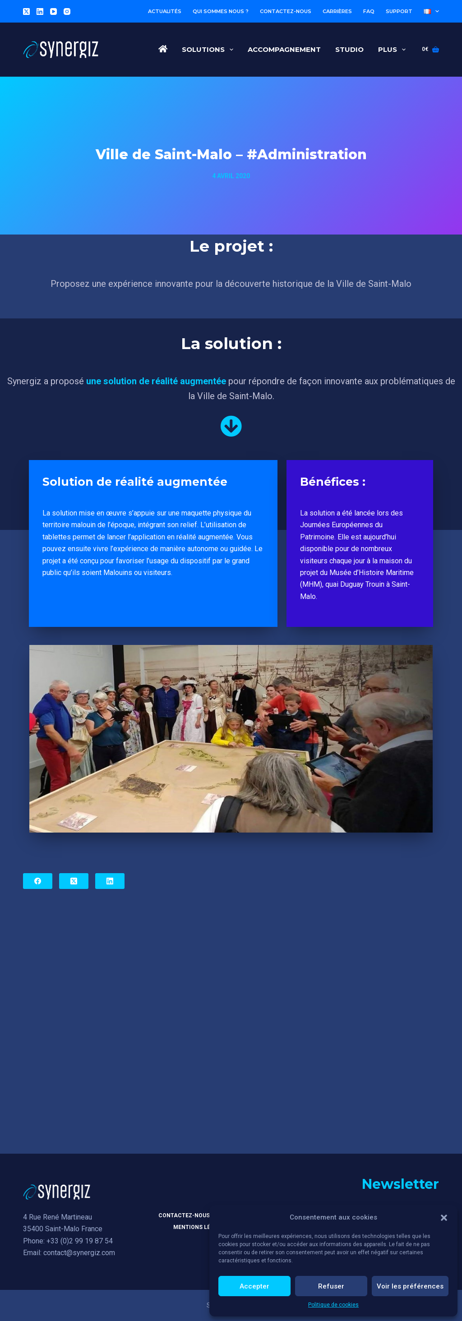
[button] (443, 1217)
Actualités (164, 11)
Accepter (254, 1286)
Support (399, 11)
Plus (393, 49)
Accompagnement (284, 49)
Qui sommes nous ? (221, 11)
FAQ (368, 11)
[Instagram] (67, 11)
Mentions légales (200, 1228)
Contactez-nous (285, 11)
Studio (349, 49)
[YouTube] (53, 11)
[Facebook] (37, 881)
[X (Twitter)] (26, 11)
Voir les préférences (410, 1286)
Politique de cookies (333, 1305)
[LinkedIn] (40, 11)
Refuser (331, 1286)
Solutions (209, 49)
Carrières (337, 11)
